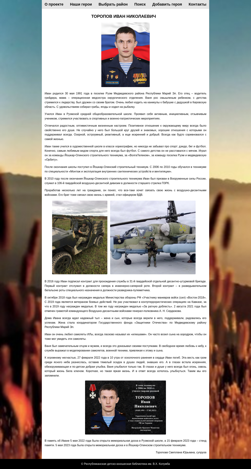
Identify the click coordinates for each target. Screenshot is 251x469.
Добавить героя (167, 4)
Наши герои (81, 4)
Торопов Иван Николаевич (123, 16)
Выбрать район (113, 4)
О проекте (54, 4)
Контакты (197, 4)
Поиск (140, 4)
